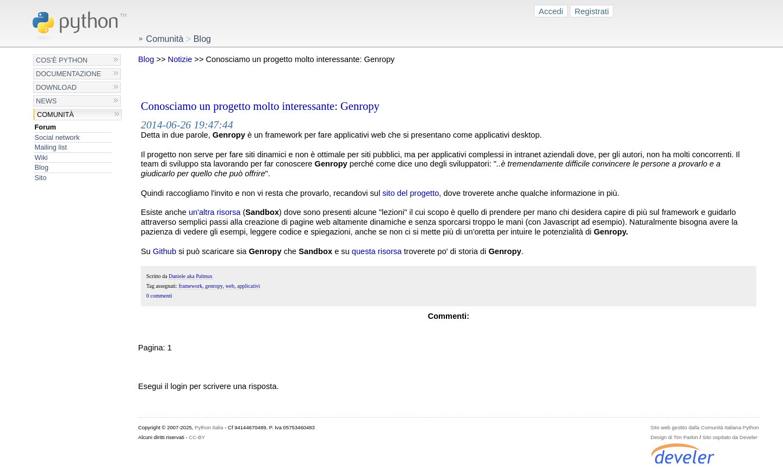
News (46, 101)
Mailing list (51, 147)
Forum (46, 127)
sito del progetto (410, 193)
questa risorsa (377, 251)
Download (56, 87)
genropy (213, 286)
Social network (57, 137)
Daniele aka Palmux (191, 276)
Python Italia (209, 427)
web (229, 286)
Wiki (41, 157)
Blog (41, 167)
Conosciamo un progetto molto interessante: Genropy (260, 106)
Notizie (180, 59)
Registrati (592, 11)
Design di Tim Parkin (674, 437)
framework (190, 286)
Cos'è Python (62, 60)
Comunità (55, 114)
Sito (41, 178)
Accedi (551, 11)
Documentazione (68, 74)
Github (164, 251)
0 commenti (159, 296)
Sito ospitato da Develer (730, 437)
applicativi (248, 286)
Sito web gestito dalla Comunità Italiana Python (704, 427)
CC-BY (197, 437)
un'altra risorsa (214, 212)
